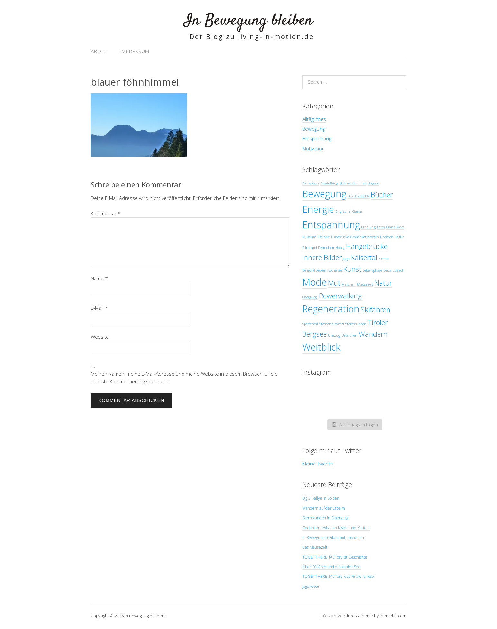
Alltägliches (314, 119)
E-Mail (99, 308)
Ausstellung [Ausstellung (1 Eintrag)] (329, 183)
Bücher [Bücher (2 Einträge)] (382, 194)
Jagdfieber (311, 586)
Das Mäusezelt (314, 547)
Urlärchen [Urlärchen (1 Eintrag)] (349, 335)
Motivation (313, 148)
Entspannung (316, 138)
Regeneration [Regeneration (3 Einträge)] (331, 308)
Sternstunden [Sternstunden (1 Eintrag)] (355, 324)
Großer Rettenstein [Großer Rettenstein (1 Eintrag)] (364, 237)
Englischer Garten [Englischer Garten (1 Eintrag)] (349, 211)
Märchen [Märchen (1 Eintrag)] (349, 284)
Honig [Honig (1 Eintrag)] (340, 247)
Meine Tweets (317, 463)
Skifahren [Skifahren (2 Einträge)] (375, 309)
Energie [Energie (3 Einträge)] (318, 209)
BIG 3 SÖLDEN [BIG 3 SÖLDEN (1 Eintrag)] (359, 196)
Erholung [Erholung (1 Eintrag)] (368, 227)
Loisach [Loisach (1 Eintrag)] (398, 270)
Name (99, 278)
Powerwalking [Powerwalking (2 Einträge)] (340, 295)
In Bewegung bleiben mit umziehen (333, 537)
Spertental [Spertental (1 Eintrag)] (310, 324)
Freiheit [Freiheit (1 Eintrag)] (324, 237)
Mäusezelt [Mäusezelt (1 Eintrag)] (365, 284)
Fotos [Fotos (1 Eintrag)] (381, 227)
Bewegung (313, 129)
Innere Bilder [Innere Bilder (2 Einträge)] (322, 257)
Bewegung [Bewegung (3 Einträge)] (324, 193)
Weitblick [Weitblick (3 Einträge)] (321, 347)
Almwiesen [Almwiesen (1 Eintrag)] (310, 183)
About (99, 51)
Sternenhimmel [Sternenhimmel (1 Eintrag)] (331, 324)
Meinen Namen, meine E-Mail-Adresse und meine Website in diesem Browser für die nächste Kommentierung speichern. (184, 378)
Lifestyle (328, 616)
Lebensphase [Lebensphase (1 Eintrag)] (372, 270)
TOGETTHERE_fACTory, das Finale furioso (338, 576)
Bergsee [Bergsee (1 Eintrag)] (373, 183)
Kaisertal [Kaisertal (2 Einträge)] (364, 257)
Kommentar (106, 213)
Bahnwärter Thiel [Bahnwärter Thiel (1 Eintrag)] (353, 183)
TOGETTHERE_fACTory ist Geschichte (334, 557)
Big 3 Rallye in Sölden (320, 498)
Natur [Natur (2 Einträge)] (383, 282)
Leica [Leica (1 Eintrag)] (387, 270)
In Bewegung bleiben (248, 20)
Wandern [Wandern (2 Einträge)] (373, 334)
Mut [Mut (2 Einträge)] (334, 282)
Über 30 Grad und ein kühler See (331, 566)
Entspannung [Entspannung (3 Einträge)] (331, 224)
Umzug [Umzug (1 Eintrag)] (334, 335)
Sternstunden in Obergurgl (325, 518)
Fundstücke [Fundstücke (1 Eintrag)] (340, 237)
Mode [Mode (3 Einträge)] (314, 282)
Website (100, 336)
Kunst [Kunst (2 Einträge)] (352, 269)
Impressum (134, 51)
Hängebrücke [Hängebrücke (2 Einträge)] (367, 246)
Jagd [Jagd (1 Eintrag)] (346, 259)
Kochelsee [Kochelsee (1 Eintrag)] (335, 270)
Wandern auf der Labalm (323, 508)
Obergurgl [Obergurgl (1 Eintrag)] (310, 297)
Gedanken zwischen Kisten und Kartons (336, 527)
